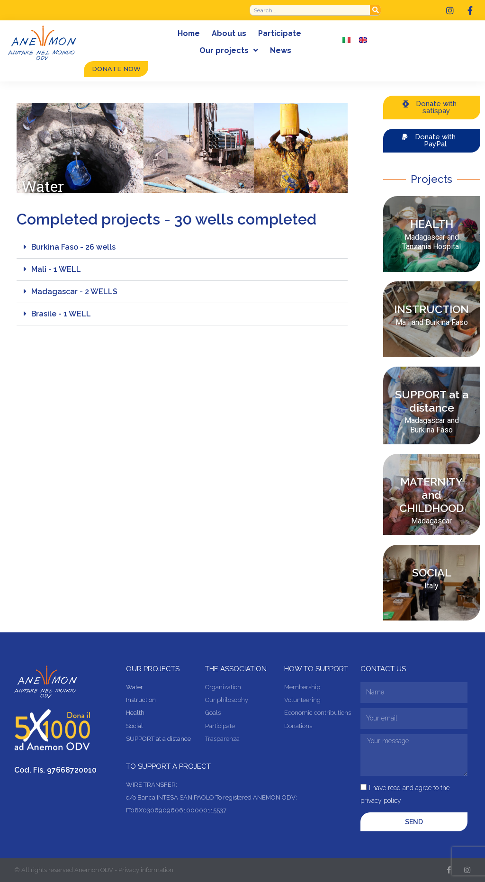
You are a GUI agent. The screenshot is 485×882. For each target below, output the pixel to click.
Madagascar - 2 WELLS (74, 291)
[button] (182, 247)
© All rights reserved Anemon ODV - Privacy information (93, 870)
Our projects (228, 50)
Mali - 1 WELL (56, 269)
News (280, 50)
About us (229, 33)
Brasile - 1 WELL (61, 313)
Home (188, 33)
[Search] (375, 10)
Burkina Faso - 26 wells (73, 247)
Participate (280, 33)
